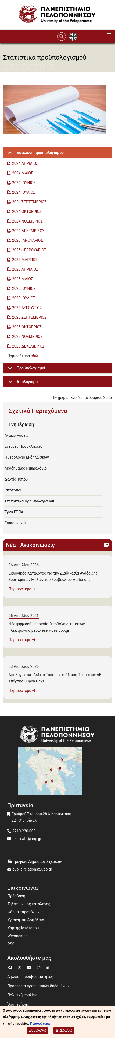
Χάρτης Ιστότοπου (23, 928)
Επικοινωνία (15, 523)
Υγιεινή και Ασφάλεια (26, 920)
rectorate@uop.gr (26, 839)
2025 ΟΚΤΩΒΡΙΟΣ (27, 327)
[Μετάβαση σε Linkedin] (48, 966)
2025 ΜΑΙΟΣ (22, 279)
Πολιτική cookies (22, 995)
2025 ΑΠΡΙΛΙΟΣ (25, 269)
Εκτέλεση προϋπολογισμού (35, 154)
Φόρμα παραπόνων (23, 912)
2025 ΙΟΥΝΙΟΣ (24, 288)
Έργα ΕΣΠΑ (14, 512)
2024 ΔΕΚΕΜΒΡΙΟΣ (28, 231)
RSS (11, 944)
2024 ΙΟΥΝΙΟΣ (24, 183)
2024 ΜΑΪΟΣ (22, 173)
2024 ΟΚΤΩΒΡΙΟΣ (27, 211)
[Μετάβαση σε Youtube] (30, 966)
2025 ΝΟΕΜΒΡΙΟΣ (27, 336)
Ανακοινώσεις (16, 435)
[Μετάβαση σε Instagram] (39, 966)
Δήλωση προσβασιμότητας (30, 976)
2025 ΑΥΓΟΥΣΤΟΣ (27, 308)
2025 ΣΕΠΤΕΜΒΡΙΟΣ (29, 317)
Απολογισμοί (22, 383)
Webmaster (17, 936)
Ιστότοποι (13, 490)
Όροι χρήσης (18, 1004)
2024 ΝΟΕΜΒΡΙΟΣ (27, 221)
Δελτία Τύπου (16, 479)
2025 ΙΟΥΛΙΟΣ (23, 298)
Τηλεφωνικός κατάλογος (29, 904)
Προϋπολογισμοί (25, 370)
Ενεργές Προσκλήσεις (23, 446)
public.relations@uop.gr (32, 869)
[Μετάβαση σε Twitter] (20, 966)
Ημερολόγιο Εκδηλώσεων (27, 457)
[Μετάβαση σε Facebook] (11, 966)
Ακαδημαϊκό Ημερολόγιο (26, 468)
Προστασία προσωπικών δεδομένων (38, 986)
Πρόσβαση (16, 896)
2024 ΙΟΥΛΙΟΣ (23, 192)
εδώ (34, 356)
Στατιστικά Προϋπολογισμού (29, 501)
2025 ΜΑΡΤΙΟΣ (25, 259)
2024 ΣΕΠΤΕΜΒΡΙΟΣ (29, 202)
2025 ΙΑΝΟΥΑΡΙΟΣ (27, 240)
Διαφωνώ (64, 1031)
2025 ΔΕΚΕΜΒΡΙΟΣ (28, 346)
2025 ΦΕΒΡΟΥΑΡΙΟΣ (29, 250)
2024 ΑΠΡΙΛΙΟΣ (25, 163)
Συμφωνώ (37, 1031)
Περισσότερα (22, 589)
